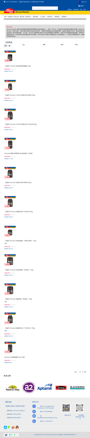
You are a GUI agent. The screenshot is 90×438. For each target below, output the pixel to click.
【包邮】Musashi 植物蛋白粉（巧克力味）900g (19, 328)
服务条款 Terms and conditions (16, 410)
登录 (84, 9)
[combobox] (45, 8)
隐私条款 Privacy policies (14, 414)
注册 (81, 9)
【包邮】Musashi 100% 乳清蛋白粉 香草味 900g (19, 95)
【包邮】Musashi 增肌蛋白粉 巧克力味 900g (18, 212)
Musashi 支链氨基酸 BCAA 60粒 (14, 357)
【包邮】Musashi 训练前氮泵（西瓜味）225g (18, 270)
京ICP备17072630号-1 (81, 434)
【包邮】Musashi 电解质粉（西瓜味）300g (18, 299)
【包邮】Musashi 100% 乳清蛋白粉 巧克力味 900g (20, 124)
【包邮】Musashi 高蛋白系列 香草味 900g (17, 182)
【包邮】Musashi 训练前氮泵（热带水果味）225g (20, 241)
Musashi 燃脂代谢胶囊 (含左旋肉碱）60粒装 (18, 153)
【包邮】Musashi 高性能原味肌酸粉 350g (17, 66)
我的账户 (70, 9)
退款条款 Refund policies (14, 417)
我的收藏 (76, 9)
